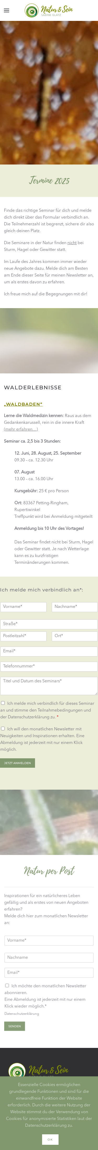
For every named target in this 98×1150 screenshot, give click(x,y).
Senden (15, 1025)
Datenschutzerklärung (28, 717)
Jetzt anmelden (17, 763)
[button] (6, 10)
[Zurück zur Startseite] (49, 10)
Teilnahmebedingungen (60, 710)
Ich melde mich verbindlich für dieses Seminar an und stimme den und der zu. (47, 710)
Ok (50, 1139)
